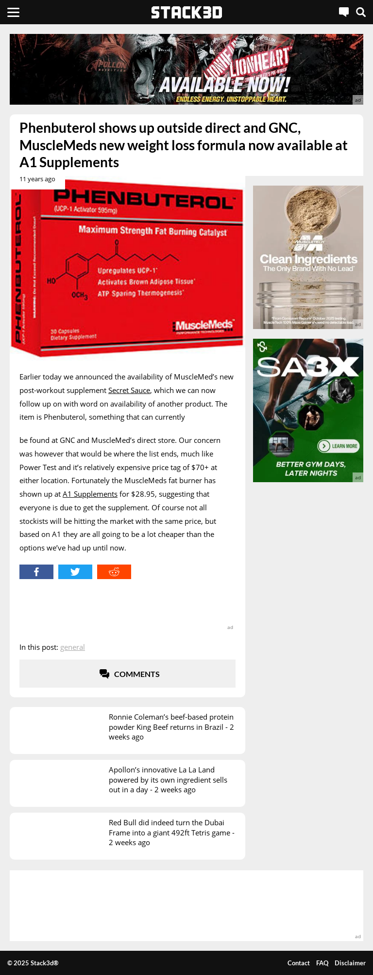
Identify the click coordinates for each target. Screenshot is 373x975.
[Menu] (13, 12)
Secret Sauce (129, 390)
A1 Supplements (90, 494)
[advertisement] (186, 69)
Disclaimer (350, 963)
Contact (299, 963)
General (72, 647)
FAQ (322, 963)
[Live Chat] (344, 12)
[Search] (361, 12)
